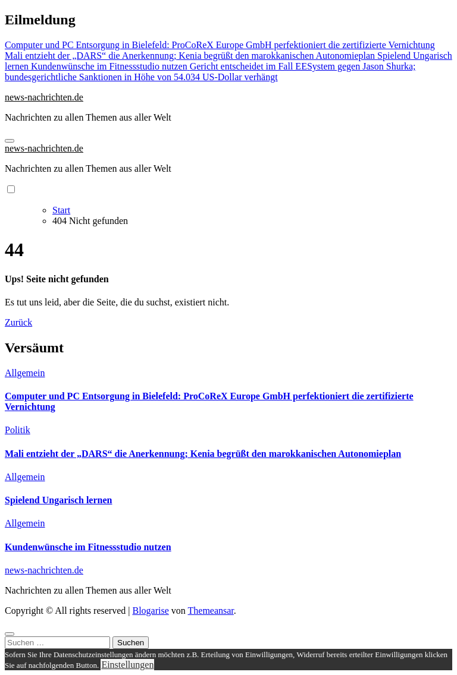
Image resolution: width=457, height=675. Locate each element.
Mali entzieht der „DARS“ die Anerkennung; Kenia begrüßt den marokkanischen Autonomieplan (203, 454)
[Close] (9, 634)
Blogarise (150, 610)
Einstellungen (127, 665)
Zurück (18, 322)
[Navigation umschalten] (9, 141)
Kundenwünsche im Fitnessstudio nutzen (88, 547)
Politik (17, 430)
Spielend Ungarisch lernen (58, 500)
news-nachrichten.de (44, 97)
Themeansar (211, 610)
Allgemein (25, 373)
